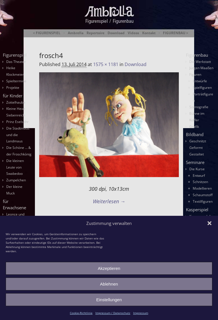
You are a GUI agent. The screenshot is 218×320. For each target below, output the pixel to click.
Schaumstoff (203, 194)
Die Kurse (197, 169)
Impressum (140, 313)
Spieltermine (16, 81)
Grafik (194, 126)
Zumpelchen (16, 180)
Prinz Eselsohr (17, 121)
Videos (133, 33)
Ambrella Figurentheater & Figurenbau (115, 40)
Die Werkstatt (200, 61)
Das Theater (16, 61)
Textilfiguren (203, 201)
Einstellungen (109, 299)
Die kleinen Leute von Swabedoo (15, 167)
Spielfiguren (202, 87)
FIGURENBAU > (175, 33)
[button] (209, 223)
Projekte (12, 87)
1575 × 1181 (105, 64)
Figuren (195, 74)
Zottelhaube (15, 102)
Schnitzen (200, 181)
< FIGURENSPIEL (46, 33)
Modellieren (202, 188)
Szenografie (198, 106)
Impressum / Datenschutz (112, 313)
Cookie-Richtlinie (81, 313)
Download (116, 33)
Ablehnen (109, 284)
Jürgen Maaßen (201, 67)
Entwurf (199, 175)
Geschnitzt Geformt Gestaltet (197, 148)
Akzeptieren (109, 268)
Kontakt (149, 33)
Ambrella (75, 33)
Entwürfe (200, 81)
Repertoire (95, 33)
